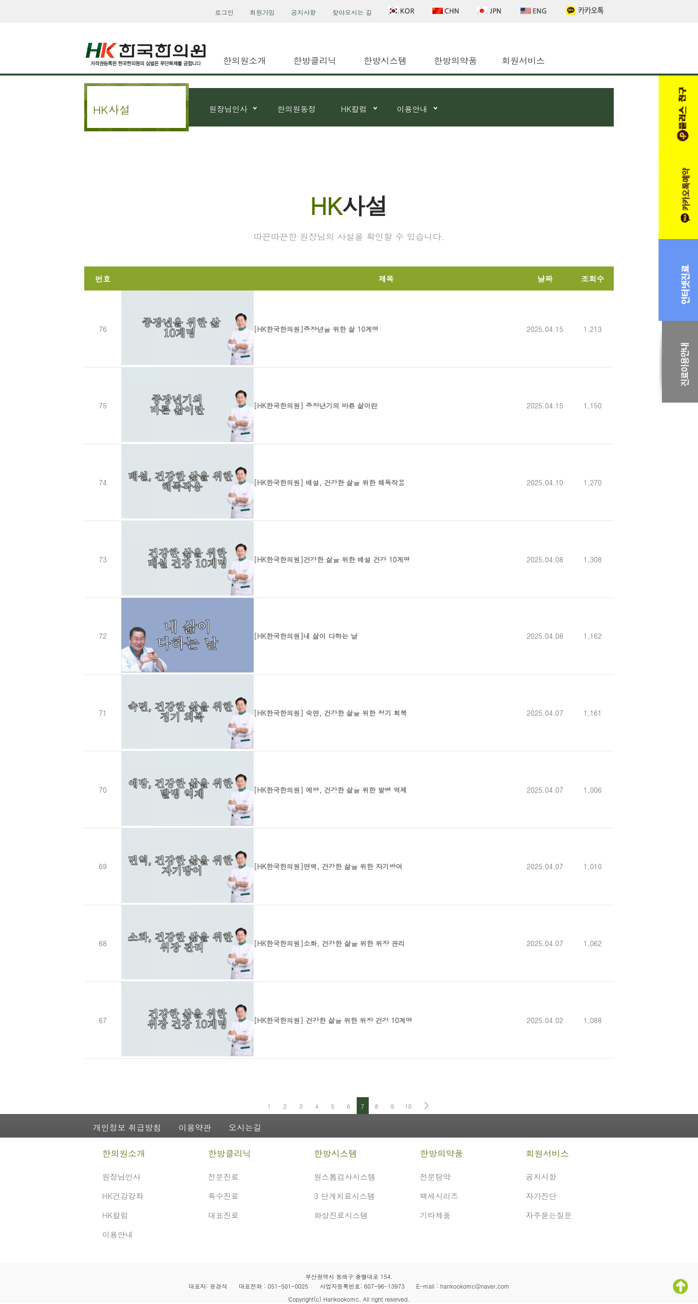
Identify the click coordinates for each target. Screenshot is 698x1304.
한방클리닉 (314, 60)
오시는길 (245, 1127)
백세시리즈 (439, 1196)
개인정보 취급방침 (127, 1127)
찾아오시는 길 (352, 12)
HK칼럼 (354, 108)
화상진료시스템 (341, 1215)
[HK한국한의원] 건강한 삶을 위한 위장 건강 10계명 (333, 1020)
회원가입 (262, 12)
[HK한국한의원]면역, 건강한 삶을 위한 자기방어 (328, 866)
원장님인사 (228, 108)
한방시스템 (385, 60)
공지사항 (303, 12)
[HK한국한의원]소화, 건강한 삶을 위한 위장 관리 (329, 943)
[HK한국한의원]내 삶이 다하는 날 (305, 636)
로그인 (224, 12)
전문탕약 (435, 1176)
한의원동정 (296, 108)
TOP (680, 1286)
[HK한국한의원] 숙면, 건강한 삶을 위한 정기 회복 (330, 713)
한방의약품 (455, 60)
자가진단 (541, 1196)
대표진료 (223, 1215)
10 (408, 1106)
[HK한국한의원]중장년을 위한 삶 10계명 (316, 329)
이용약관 (195, 1127)
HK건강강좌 (122, 1196)
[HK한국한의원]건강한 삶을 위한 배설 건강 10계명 (332, 559)
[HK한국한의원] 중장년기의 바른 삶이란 (315, 405)
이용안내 (412, 108)
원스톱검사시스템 (344, 1176)
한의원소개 (244, 60)
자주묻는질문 (549, 1215)
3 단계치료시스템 (344, 1196)
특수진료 (223, 1196)
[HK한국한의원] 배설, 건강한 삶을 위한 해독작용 (329, 482)
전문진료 (223, 1176)
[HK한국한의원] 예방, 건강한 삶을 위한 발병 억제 (330, 790)
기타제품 (435, 1215)
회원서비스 (523, 60)
